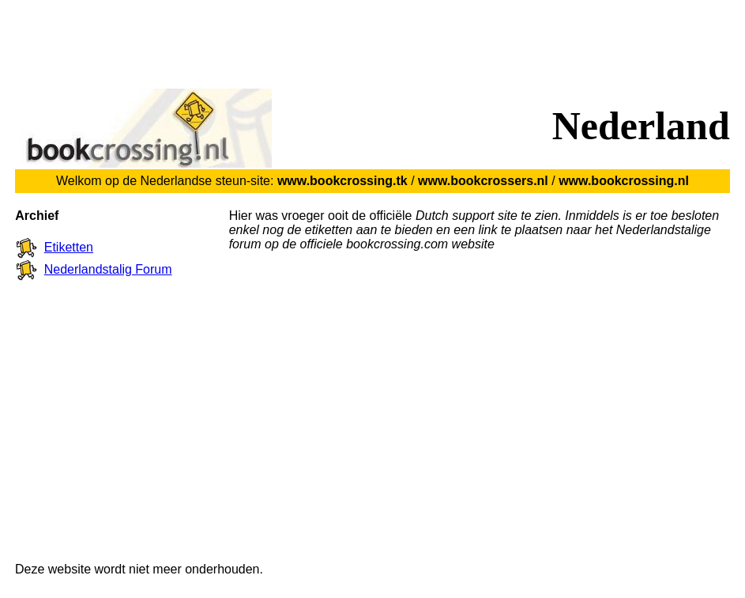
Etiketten (68, 247)
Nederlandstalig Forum (108, 269)
